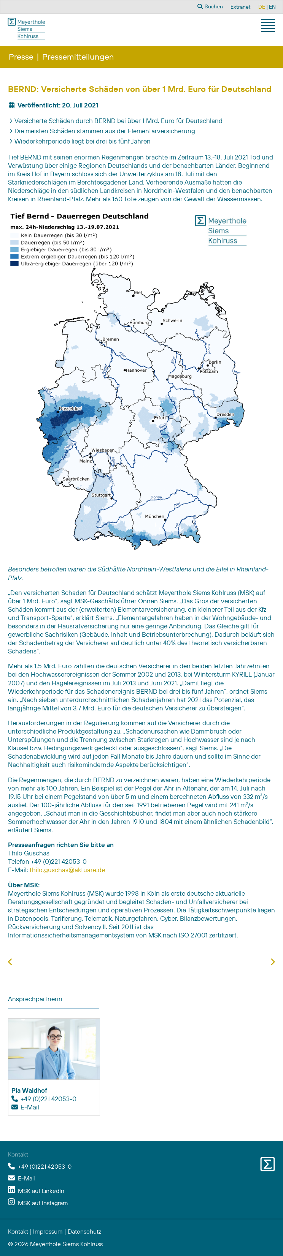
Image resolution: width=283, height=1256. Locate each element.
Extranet (241, 6)
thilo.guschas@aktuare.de (67, 870)
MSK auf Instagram (43, 1203)
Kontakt (18, 1231)
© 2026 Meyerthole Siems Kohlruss (55, 1244)
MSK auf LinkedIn (41, 1190)
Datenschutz (84, 1231)
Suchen (210, 6)
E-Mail (30, 1107)
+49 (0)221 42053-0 (48, 1099)
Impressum (48, 1231)
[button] (269, 26)
